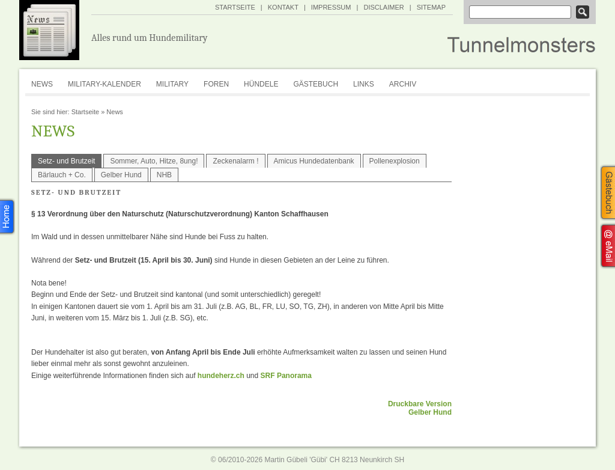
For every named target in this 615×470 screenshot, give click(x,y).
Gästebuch (315, 84)
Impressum (331, 7)
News (42, 84)
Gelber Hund (121, 175)
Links (363, 84)
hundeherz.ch (221, 375)
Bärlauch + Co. (62, 175)
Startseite (235, 7)
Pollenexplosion (394, 161)
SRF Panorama (286, 375)
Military (172, 84)
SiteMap (431, 7)
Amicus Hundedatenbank (314, 161)
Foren (216, 84)
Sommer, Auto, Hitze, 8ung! (154, 161)
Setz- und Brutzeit (66, 161)
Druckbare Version (420, 404)
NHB (164, 175)
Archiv (402, 84)
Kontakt (283, 7)
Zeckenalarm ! (235, 161)
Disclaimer (383, 7)
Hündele (261, 84)
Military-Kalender (104, 84)
